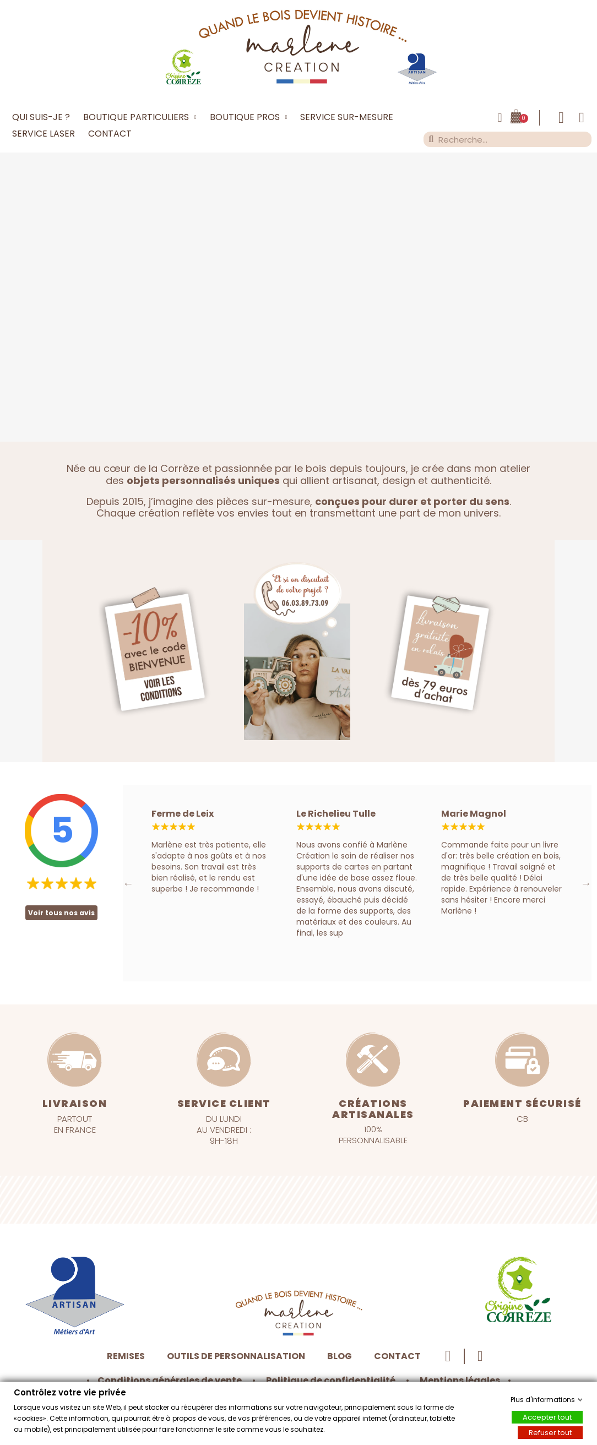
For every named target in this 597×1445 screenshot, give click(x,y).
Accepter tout (547, 1416)
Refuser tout (550, 1432)
